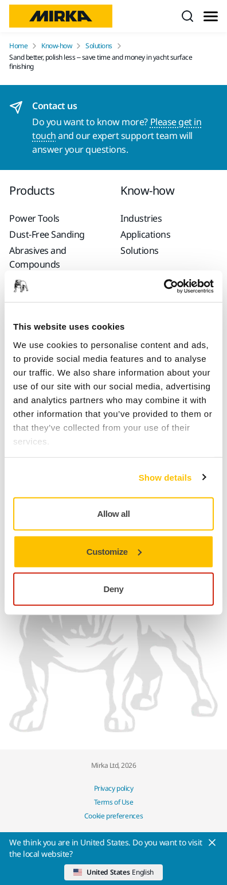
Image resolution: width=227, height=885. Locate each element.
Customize (114, 551)
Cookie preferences (113, 816)
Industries (141, 218)
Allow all (113, 514)
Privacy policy (113, 788)
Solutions (98, 46)
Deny (114, 589)
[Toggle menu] (210, 16)
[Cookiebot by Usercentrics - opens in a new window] (164, 286)
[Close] (212, 842)
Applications (145, 234)
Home (18, 46)
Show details (165, 477)
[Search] (187, 16)
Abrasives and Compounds (37, 257)
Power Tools (34, 218)
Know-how (56, 46)
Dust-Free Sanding (47, 234)
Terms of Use (113, 802)
